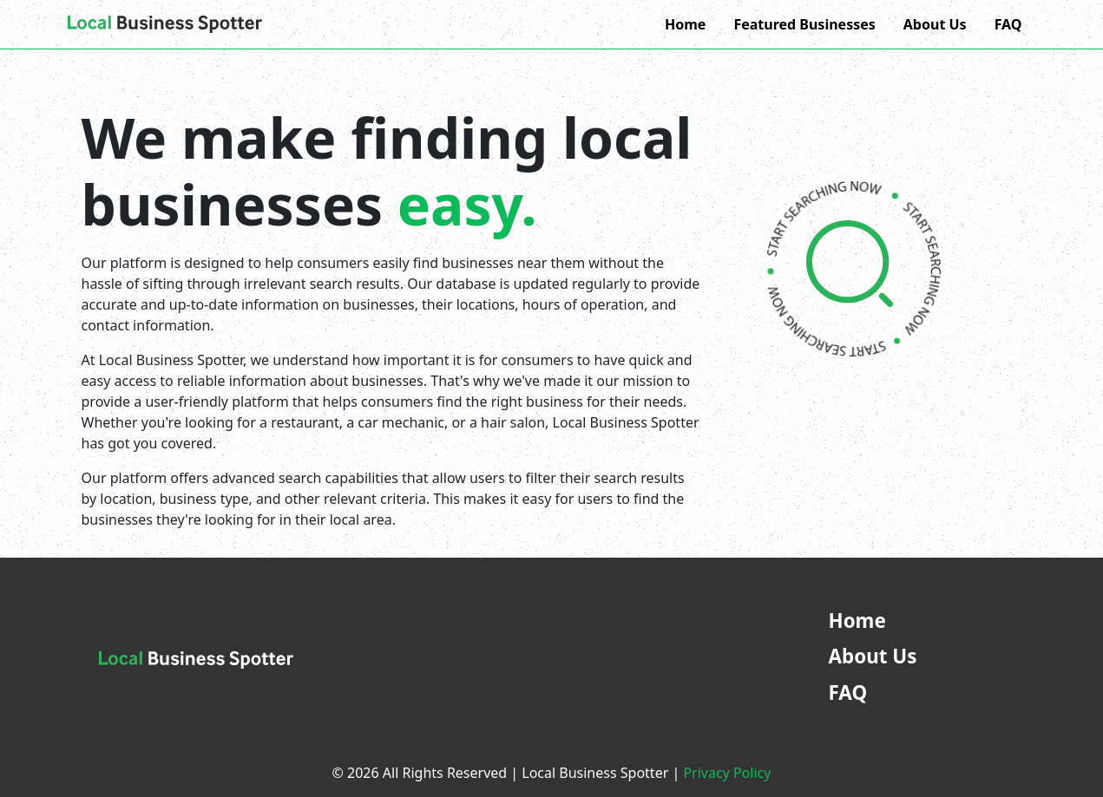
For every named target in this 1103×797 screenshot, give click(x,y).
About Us (935, 24)
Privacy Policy (727, 772)
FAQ (1008, 24)
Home (685, 24)
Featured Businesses (804, 24)
